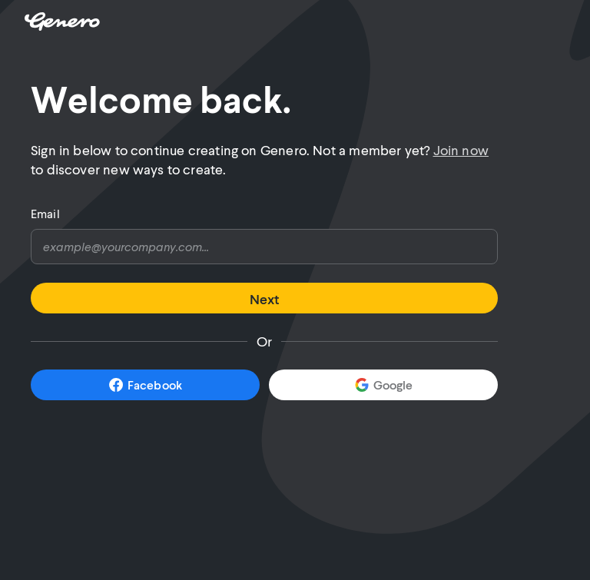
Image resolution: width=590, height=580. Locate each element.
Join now (461, 149)
